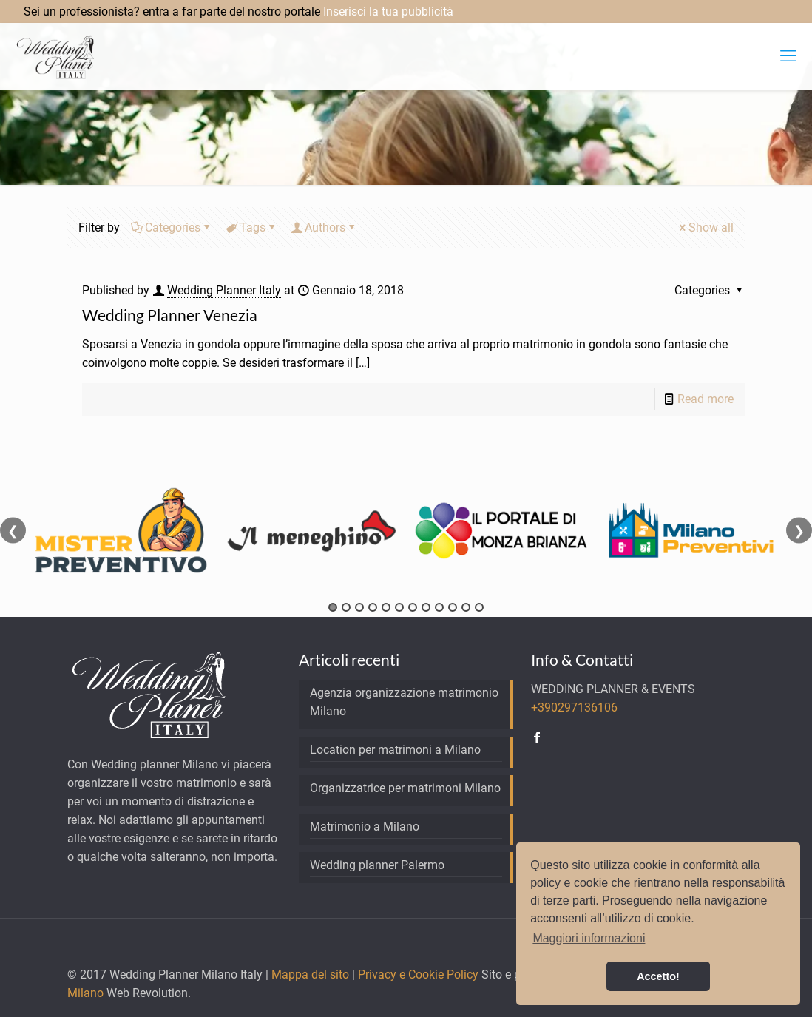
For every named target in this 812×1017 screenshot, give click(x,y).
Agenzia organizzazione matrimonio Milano (404, 702)
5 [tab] (386, 607)
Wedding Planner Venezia (169, 314)
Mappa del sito (310, 974)
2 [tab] (346, 607)
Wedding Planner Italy (224, 290)
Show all (705, 227)
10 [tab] (452, 607)
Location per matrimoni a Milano (395, 750)
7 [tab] (412, 607)
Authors (324, 227)
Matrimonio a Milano (364, 827)
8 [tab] (426, 607)
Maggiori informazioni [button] (588, 938)
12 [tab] (479, 607)
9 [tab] (439, 607)
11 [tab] (465, 607)
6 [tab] (399, 607)
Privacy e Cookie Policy (418, 974)
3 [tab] (359, 607)
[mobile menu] (788, 56)
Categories (171, 227)
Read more (705, 399)
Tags (251, 227)
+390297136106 (574, 707)
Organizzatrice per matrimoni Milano (405, 788)
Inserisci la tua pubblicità (388, 11)
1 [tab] (332, 607)
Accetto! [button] (658, 976)
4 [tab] (372, 607)
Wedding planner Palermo (377, 865)
